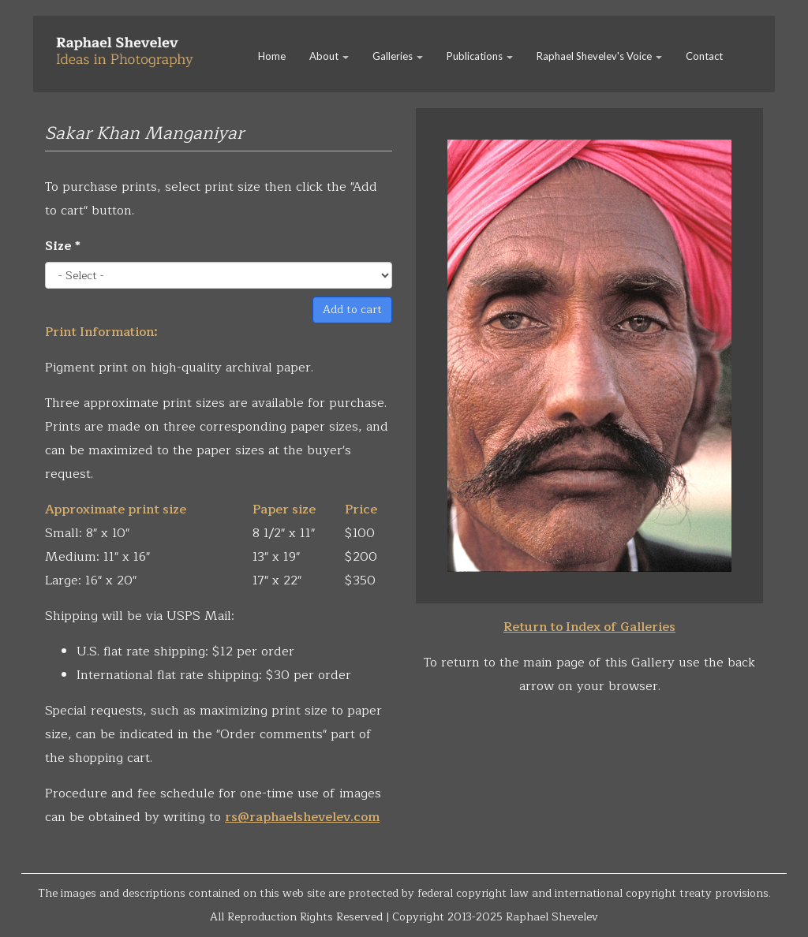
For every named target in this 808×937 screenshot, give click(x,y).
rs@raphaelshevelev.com (302, 817)
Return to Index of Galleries (589, 627)
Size (62, 246)
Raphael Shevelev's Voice (599, 56)
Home (272, 56)
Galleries (397, 56)
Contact (704, 56)
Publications (480, 56)
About (329, 56)
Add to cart (352, 310)
